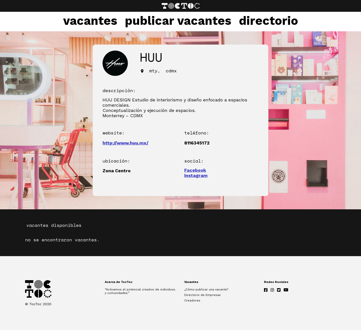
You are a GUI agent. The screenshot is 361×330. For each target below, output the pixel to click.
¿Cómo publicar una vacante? (206, 289)
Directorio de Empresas (202, 295)
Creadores (192, 300)
